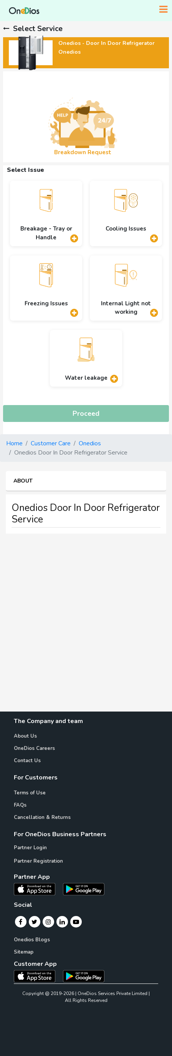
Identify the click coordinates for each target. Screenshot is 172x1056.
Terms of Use (30, 792)
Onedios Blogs (32, 939)
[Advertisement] (86, 626)
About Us (25, 736)
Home (14, 443)
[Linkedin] (62, 922)
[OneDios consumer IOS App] (37, 976)
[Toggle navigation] (163, 9)
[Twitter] (34, 922)
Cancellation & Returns (42, 817)
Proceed (86, 413)
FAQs (20, 805)
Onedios (90, 443)
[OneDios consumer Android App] (83, 976)
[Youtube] (76, 922)
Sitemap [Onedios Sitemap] (23, 952)
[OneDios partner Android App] (83, 889)
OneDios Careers (34, 748)
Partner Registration (38, 861)
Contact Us (27, 760)
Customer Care (51, 443)
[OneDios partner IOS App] (37, 889)
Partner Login (30, 847)
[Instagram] (48, 922)
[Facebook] (20, 922)
